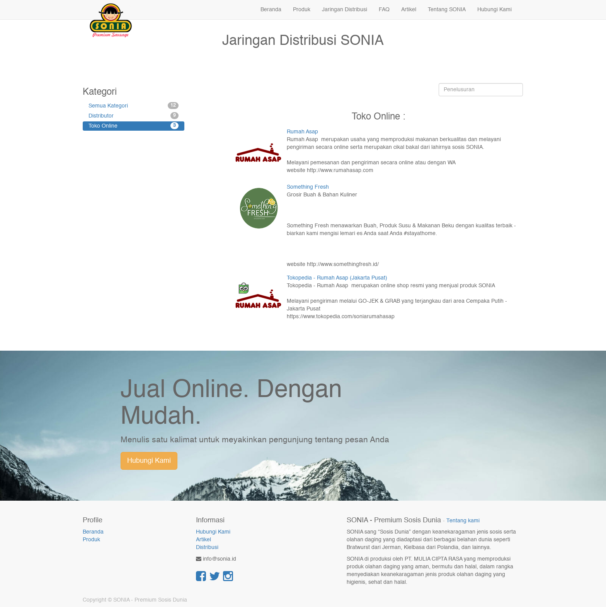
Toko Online (134, 125)
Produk (91, 539)
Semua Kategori (134, 105)
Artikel (203, 539)
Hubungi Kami (149, 460)
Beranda (93, 532)
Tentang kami (463, 520)
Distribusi (207, 547)
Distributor (134, 115)
